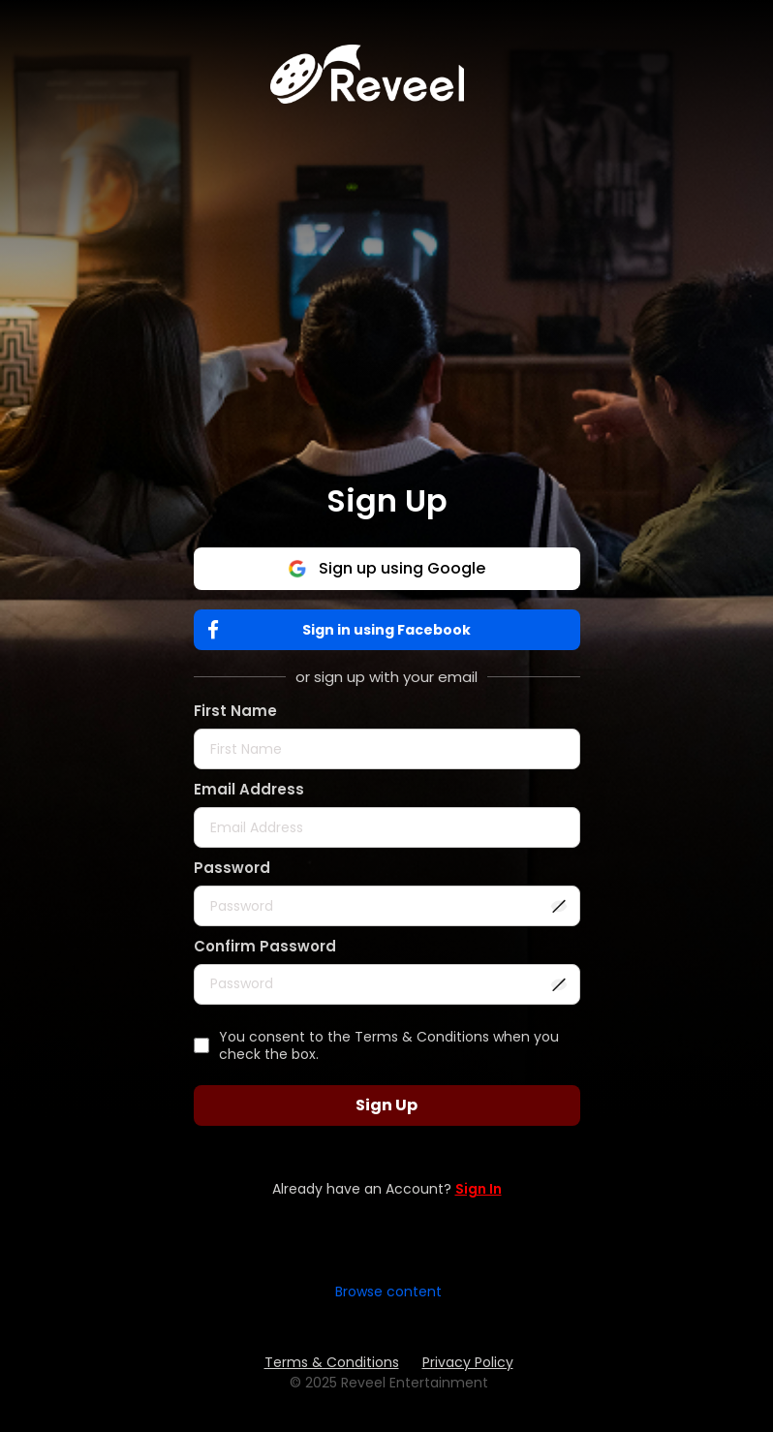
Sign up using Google (386, 568)
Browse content (388, 1291)
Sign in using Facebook (344, 630)
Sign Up (386, 1105)
